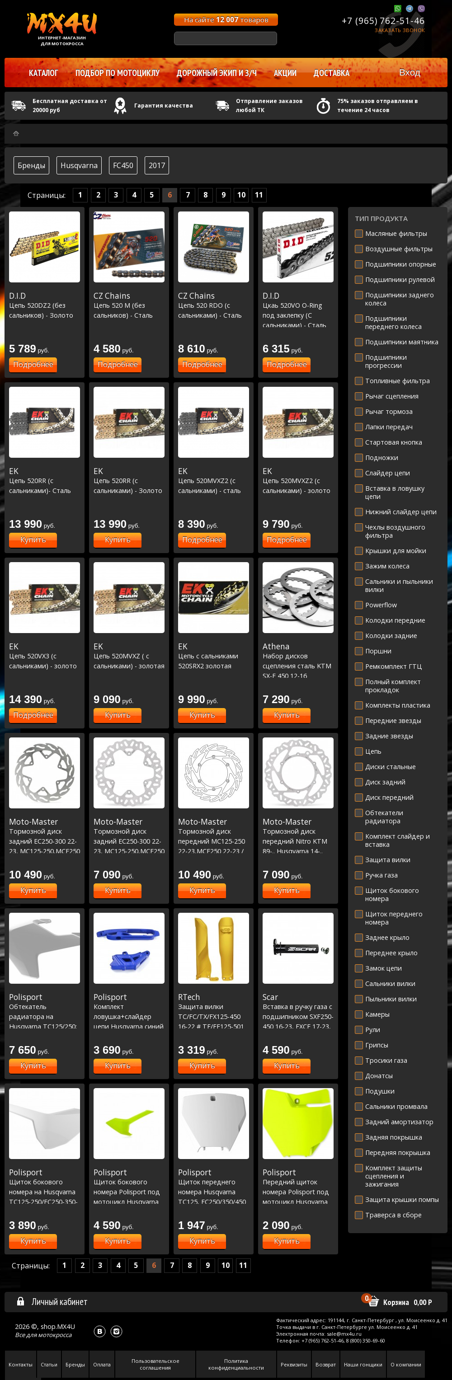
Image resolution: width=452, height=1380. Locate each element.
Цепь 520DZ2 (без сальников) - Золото (44, 305)
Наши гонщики (363, 1364)
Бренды (31, 165)
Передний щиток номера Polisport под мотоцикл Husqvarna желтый (298, 1192)
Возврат (325, 1364)
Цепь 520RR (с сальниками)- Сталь (44, 480)
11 (259, 195)
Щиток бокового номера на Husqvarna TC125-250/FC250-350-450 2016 (44, 1192)
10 (241, 195)
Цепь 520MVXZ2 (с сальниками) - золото (298, 480)
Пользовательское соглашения (155, 1364)
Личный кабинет (52, 1301)
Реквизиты (294, 1364)
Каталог (43, 72)
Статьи (49, 1364)
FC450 (123, 165)
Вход (409, 72)
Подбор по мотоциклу (117, 72)
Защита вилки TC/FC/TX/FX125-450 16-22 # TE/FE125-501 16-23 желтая (213, 1016)
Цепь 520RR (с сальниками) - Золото (129, 480)
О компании (406, 1364)
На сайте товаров (226, 19)
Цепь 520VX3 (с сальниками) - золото (44, 656)
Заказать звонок (400, 30)
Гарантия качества (163, 105)
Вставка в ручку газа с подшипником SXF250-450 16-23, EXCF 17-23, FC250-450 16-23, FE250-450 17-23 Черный (298, 1026)
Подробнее (33, 364)
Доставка (331, 72)
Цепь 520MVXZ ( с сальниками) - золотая (129, 656)
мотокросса (54, 1335)
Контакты (21, 1364)
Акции (285, 72)
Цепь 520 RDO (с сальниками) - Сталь (213, 305)
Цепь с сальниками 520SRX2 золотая (213, 656)
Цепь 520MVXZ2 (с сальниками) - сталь (213, 480)
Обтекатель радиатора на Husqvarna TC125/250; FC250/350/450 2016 (44, 1016)
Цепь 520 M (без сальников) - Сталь (129, 305)
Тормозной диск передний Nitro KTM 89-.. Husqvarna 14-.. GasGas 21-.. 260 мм (298, 841)
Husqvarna (79, 165)
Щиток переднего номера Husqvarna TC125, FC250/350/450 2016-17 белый (213, 1192)
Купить (33, 539)
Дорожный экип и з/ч (217, 72)
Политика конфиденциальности (236, 1364)
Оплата (102, 1364)
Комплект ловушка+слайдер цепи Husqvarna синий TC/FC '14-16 (129, 1016)
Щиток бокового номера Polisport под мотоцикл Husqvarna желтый (129, 1192)
